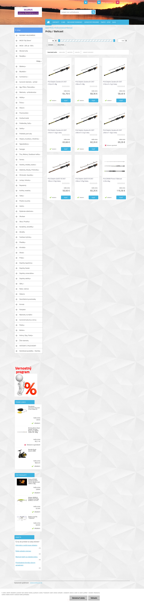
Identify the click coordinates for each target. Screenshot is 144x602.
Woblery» (22, 66)
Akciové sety (23, 51)
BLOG (114, 22)
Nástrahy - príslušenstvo (27, 92)
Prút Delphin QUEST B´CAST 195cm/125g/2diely (57, 180)
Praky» (21, 258)
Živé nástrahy (24, 340)
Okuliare (22, 216)
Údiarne (22, 294)
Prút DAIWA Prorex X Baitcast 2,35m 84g (112, 180)
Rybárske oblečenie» (26, 211)
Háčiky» (22, 97)
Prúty (52, 27)
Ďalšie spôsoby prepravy (23, 551)
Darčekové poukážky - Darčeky (29, 351)
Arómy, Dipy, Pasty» (26, 335)
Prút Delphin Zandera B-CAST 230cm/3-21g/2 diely (84, 131)
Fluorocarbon (23, 113)
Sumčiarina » (23, 76)
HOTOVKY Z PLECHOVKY (27, 345)
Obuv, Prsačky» (24, 221)
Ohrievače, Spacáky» (26, 175)
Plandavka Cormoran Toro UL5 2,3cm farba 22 (34, 408)
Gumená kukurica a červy (27, 320)
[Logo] (28, 12)
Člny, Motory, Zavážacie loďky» (29, 154)
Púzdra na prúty (24, 201)
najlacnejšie (62, 52)
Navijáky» (22, 56)
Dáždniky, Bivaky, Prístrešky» (29, 170)
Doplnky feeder (24, 268)
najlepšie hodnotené (88, 52)
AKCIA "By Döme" (25, 40)
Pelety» (22, 325)
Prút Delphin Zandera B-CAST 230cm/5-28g (84, 83)
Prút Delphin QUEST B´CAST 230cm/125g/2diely (84, 180)
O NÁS (63, 22)
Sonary (21, 159)
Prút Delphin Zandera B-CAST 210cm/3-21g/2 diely (112, 83)
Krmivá (21, 304)
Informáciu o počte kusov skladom (26, 545)
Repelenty (22, 185)
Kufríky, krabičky (25, 190)
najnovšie (77, 52)
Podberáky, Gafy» (25, 123)
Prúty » (38, 61)
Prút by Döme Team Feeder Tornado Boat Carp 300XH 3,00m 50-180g (34, 430)
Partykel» (22, 309)
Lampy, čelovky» (25, 180)
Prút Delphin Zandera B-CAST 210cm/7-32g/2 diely (57, 131)
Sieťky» (22, 128)
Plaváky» (22, 242)
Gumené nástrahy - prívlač (28, 82)
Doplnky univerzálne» (26, 273)
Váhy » (21, 283)
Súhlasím (94, 598)
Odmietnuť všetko (78, 598)
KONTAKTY (56, 22)
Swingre (22, 149)
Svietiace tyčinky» (25, 237)
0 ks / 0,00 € (124, 2)
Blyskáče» (22, 71)
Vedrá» (21, 206)
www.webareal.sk (36, 583)
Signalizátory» (24, 144)
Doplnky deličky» (25, 278)
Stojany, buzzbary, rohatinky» (29, 139)
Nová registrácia (107, 2)
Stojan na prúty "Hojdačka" (32, 517)
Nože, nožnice (24, 289)
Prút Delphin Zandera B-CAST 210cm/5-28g (57, 83)
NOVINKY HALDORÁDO (27, 35)
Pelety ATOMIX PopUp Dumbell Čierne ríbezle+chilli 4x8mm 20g (34, 481)
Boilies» (22, 330)
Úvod (47, 27)
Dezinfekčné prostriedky (27, 299)
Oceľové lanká (24, 118)
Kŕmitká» (22, 247)
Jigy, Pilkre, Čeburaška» (27, 87)
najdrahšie (70, 52)
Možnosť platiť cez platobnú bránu (27, 557)
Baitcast (69, 27)
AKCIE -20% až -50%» (26, 45)
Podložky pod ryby (25, 133)
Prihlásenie (92, 2)
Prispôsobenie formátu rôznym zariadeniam (25, 563)
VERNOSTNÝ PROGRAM (91, 22)
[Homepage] (49, 22)
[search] (93, 12)
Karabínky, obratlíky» (26, 226)
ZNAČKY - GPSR (105, 22)
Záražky (22, 232)
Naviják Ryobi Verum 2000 (32, 450)
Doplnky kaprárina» (26, 263)
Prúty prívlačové (60, 27)
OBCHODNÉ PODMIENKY (74, 22)
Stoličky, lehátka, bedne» (27, 164)
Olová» (21, 252)
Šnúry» (21, 102)
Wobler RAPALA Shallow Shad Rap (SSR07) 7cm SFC (33, 499)
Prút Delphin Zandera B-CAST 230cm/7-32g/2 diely (112, 131)
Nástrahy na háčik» (26, 314)
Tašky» (21, 195)
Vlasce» (22, 108)
